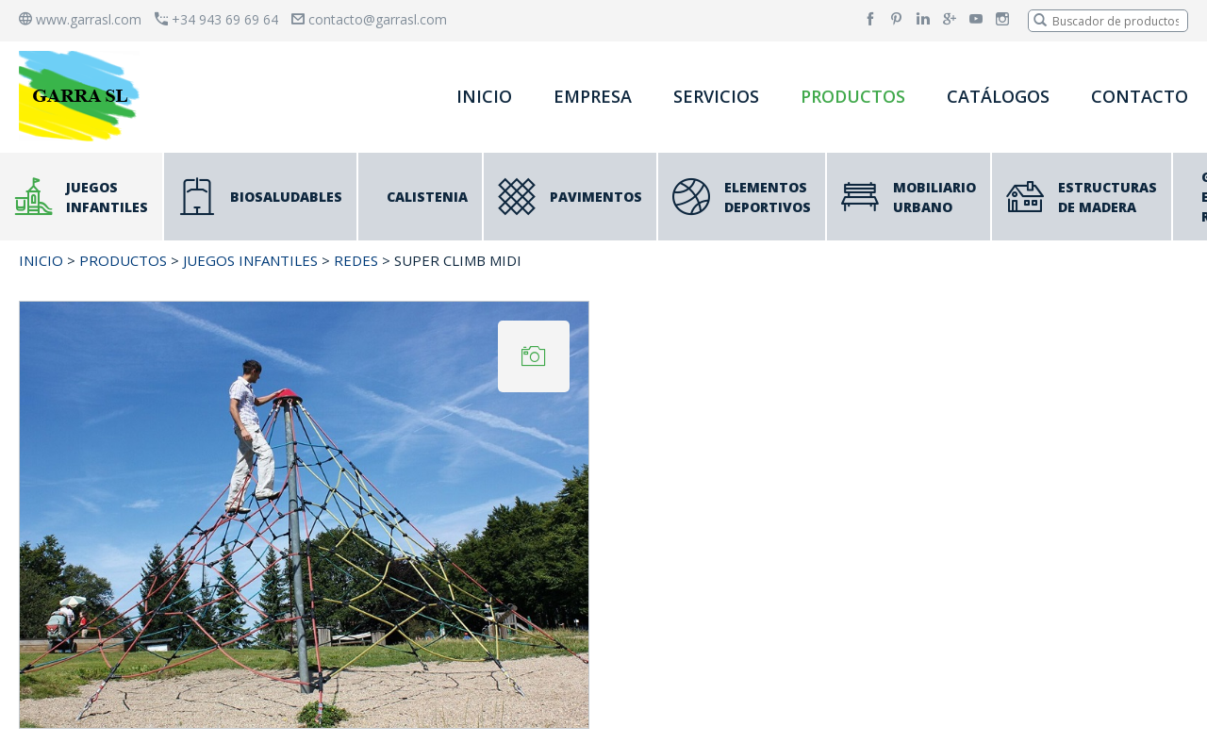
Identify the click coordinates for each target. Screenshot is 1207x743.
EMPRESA (593, 96)
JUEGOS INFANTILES (250, 260)
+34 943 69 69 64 (216, 19)
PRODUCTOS (853, 96)
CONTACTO (1139, 96)
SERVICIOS (716, 96)
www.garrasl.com (80, 19)
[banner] (83, 96)
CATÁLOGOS (998, 96)
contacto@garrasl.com (369, 19)
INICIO (484, 96)
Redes (356, 260)
